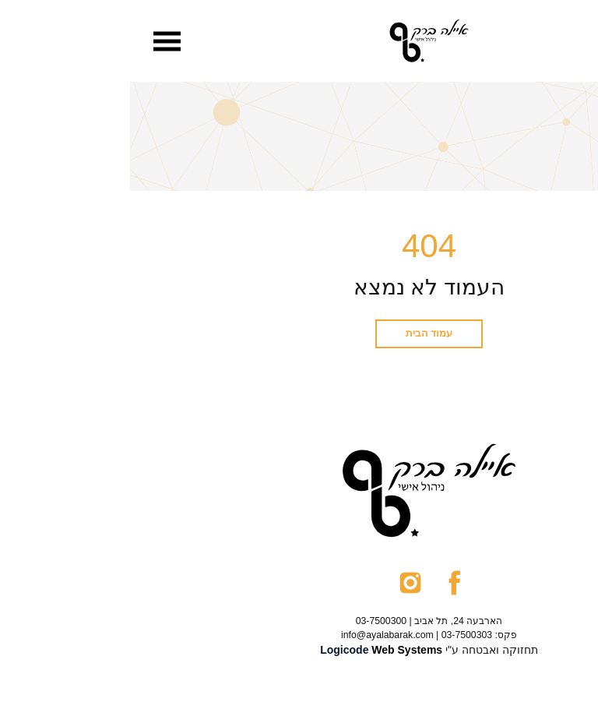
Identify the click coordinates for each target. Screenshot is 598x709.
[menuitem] (543, 41)
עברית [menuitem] (543, 41)
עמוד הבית (299, 333)
